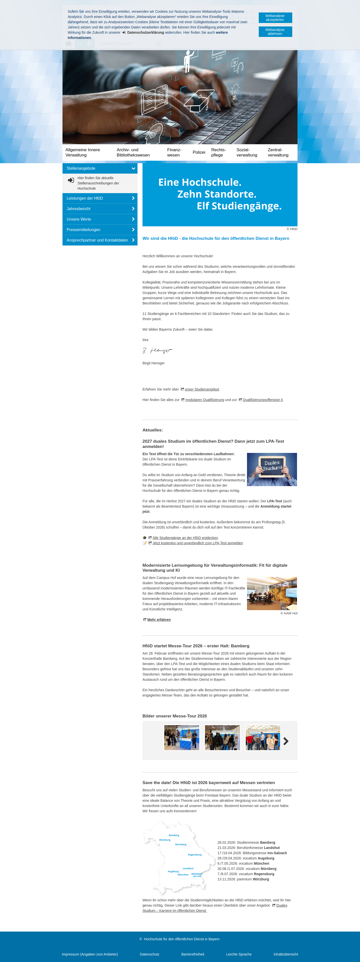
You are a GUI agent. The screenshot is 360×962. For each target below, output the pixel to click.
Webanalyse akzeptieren (274, 18)
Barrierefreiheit (192, 954)
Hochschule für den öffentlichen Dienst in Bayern (182, 939)
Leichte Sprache (239, 954)
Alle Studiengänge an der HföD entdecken (185, 538)
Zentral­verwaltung (278, 152)
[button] (100, 168)
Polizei (199, 152)
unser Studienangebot (202, 389)
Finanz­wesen (174, 152)
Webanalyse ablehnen (274, 32)
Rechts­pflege (218, 152)
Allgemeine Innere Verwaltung (83, 152)
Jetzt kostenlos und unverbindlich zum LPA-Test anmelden (197, 543)
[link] (100, 183)
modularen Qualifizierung (204, 400)
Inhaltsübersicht (286, 954)
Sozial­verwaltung (246, 152)
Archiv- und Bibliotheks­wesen (133, 152)
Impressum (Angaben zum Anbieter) (90, 954)
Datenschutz (150, 954)
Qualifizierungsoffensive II (263, 400)
